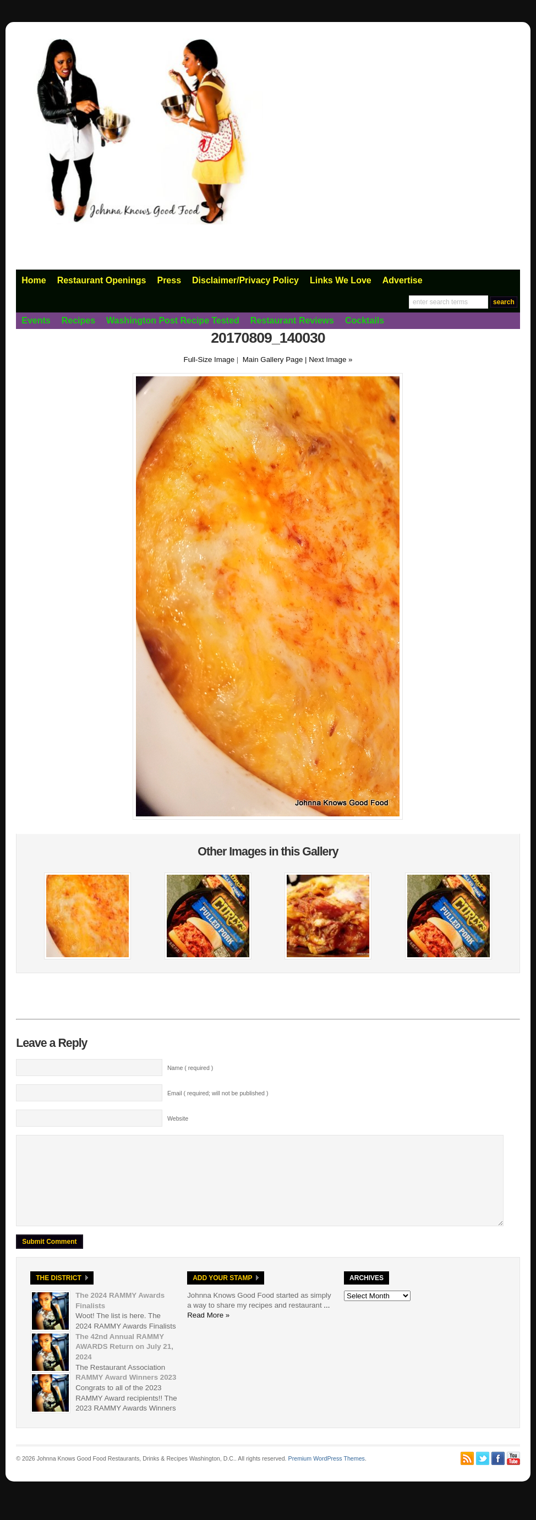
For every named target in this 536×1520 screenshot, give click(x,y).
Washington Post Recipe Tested (172, 320)
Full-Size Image (209, 359)
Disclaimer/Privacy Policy (245, 280)
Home (33, 280)
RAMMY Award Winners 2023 (125, 1394)
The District (58, 1294)
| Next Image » (328, 359)
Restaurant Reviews (292, 320)
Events (35, 320)
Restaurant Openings (101, 280)
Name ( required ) (190, 1067)
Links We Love (340, 280)
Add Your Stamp (222, 1294)
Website (177, 1118)
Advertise (402, 280)
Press (169, 280)
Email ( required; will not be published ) (218, 1093)
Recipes (78, 320)
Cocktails (364, 320)
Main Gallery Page (273, 359)
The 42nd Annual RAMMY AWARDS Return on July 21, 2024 (124, 1363)
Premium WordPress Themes (326, 1475)
